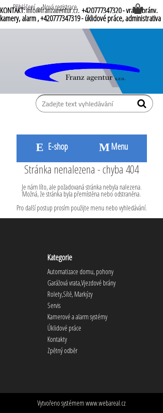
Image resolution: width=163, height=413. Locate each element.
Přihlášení (24, 7)
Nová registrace (60, 7)
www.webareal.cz (106, 403)
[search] (143, 105)
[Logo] (81, 73)
